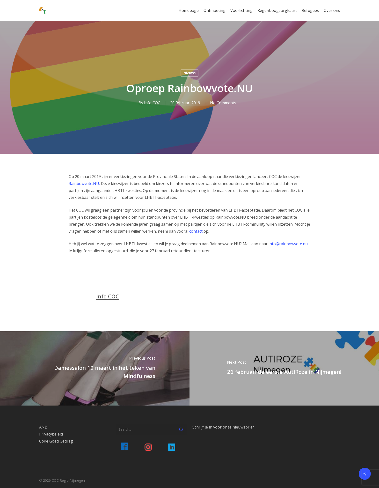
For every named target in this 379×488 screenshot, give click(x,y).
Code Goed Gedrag (56, 441)
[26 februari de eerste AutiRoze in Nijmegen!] (284, 368)
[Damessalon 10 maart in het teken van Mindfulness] (95, 368)
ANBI (44, 427)
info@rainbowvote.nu (288, 243)
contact (196, 231)
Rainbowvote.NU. (84, 183)
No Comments (223, 102)
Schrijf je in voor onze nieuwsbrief (223, 427)
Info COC (152, 102)
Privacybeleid (51, 434)
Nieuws (189, 73)
